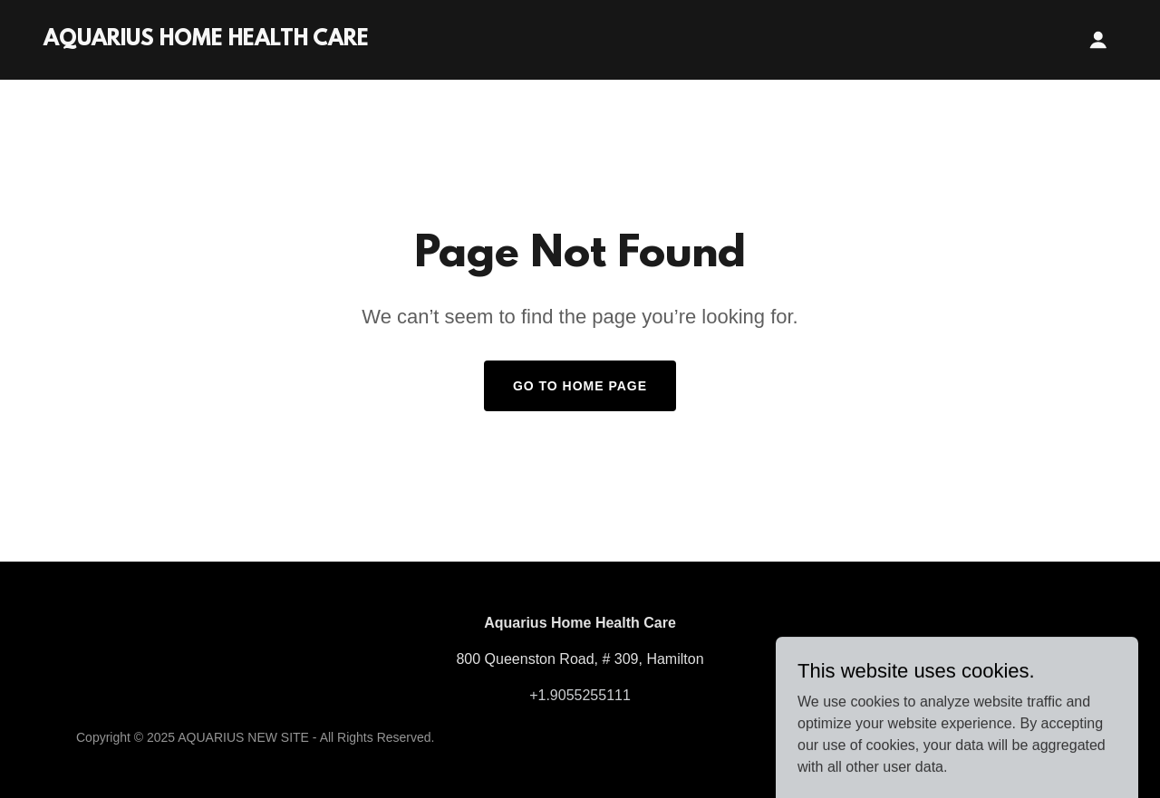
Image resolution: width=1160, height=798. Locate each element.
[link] (206, 40)
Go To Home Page (580, 386)
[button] (1098, 40)
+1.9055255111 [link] (580, 695)
